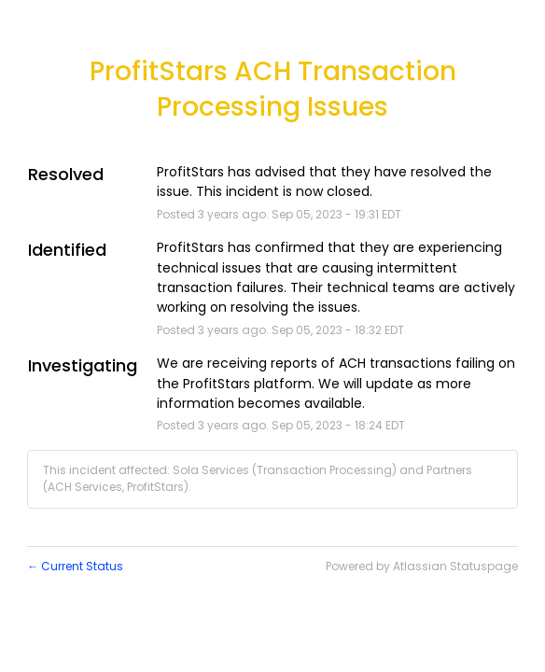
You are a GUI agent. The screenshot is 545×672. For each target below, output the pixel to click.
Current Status (75, 566)
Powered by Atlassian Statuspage (422, 566)
